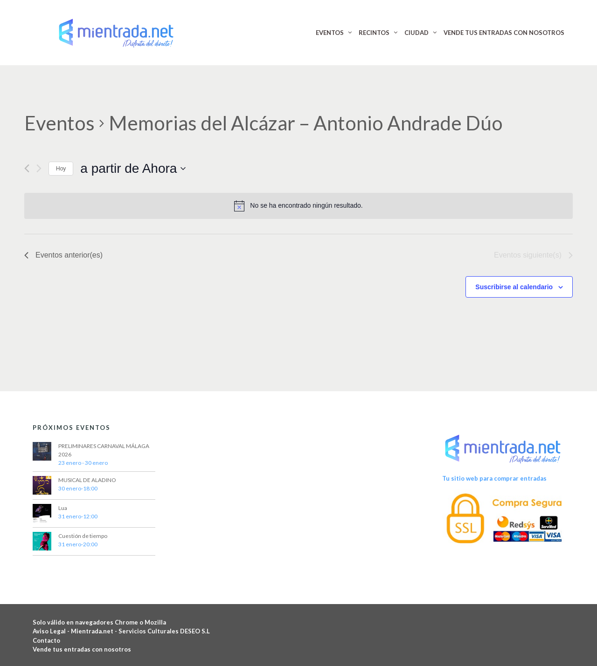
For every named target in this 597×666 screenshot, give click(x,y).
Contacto (46, 640)
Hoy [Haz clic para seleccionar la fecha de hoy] (61, 168)
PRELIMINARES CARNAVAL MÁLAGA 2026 (103, 450)
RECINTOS (374, 32)
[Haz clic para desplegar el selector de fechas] (133, 168)
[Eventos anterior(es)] (26, 168)
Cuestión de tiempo (82, 535)
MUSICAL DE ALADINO (87, 479)
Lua (62, 507)
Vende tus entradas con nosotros (82, 649)
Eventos (59, 123)
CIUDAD (416, 32)
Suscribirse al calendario (514, 287)
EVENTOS (330, 32)
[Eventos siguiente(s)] (39, 168)
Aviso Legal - (52, 631)
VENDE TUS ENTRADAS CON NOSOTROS (504, 32)
